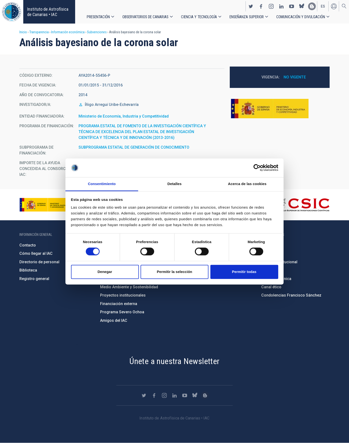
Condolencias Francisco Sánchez (291, 295)
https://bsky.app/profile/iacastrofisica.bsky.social (302, 6)
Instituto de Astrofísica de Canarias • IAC (47, 12)
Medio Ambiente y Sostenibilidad (129, 287)
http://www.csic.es (303, 205)
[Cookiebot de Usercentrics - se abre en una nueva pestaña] (257, 167)
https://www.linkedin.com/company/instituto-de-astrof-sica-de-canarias (281, 6)
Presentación (98, 17)
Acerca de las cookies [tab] (247, 184)
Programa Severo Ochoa (122, 312)
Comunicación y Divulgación (300, 17)
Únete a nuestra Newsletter (174, 361)
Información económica (68, 32)
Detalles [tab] (174, 184)
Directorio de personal (39, 262)
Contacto (27, 245)
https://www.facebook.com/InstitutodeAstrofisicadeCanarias (261, 6)
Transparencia (39, 32)
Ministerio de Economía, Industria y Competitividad (124, 116)
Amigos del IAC (113, 320)
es (323, 6)
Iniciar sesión (334, 6)
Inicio (23, 32)
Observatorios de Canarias (145, 17)
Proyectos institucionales (123, 295)
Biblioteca (28, 270)
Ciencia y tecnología (199, 17)
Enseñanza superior (247, 17)
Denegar (104, 272)
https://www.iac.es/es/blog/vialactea (312, 6)
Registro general (34, 278)
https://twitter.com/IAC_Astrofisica (251, 6)
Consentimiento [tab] (102, 184)
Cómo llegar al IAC (36, 253)
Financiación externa (118, 303)
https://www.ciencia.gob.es (46, 205)
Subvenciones (97, 32)
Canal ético (271, 287)
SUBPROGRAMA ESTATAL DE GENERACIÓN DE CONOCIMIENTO (134, 147)
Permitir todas (244, 272)
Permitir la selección (174, 272)
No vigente (295, 77)
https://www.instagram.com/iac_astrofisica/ (271, 6)
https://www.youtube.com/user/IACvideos (291, 6)
